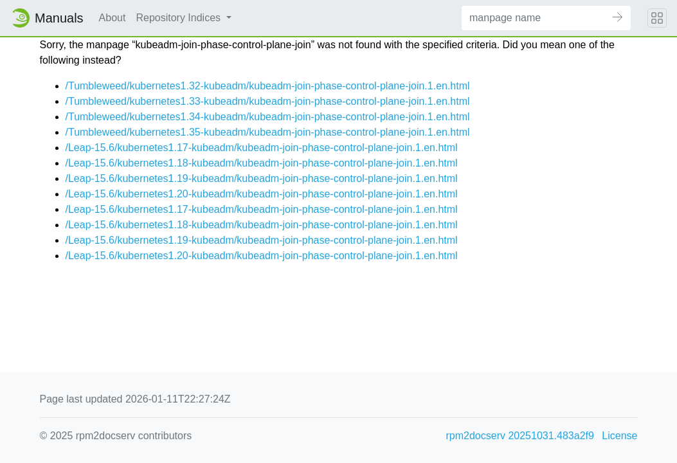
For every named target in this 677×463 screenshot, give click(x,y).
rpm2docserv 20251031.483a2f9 (520, 435)
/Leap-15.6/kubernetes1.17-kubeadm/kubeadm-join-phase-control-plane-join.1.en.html (262, 147)
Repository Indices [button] (179, 17)
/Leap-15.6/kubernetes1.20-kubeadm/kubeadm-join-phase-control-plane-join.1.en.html (262, 193)
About (112, 17)
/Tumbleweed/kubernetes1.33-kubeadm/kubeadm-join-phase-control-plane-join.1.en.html (268, 101)
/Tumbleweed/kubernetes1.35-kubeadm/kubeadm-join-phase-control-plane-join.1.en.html (268, 132)
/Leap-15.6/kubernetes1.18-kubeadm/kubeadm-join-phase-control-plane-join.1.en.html (262, 163)
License (619, 435)
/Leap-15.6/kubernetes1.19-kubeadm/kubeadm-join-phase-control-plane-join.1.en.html (262, 178)
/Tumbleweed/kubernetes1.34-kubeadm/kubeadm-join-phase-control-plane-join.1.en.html (268, 116)
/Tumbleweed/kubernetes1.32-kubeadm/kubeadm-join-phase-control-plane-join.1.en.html (268, 85)
